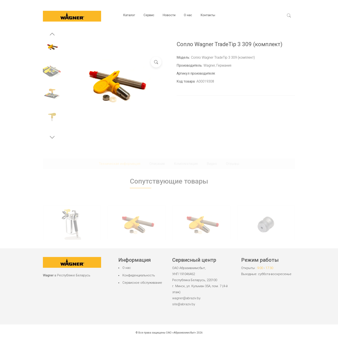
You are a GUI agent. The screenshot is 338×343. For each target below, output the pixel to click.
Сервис (149, 15)
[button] (52, 35)
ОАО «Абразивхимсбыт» (181, 332)
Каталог (129, 15)
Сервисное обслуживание (142, 283)
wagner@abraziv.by (186, 298)
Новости (169, 15)
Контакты (207, 15)
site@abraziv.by (183, 304)
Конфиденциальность (138, 275)
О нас (188, 15)
